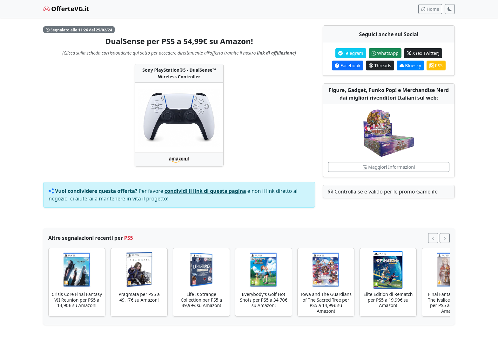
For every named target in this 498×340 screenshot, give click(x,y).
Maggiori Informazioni (389, 167)
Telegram (350, 53)
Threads (380, 65)
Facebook (347, 65)
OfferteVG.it (66, 8)
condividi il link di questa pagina (205, 190)
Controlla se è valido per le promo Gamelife (383, 191)
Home (430, 9)
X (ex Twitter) (423, 53)
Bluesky (410, 65)
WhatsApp (385, 53)
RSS (436, 65)
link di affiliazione (276, 53)
